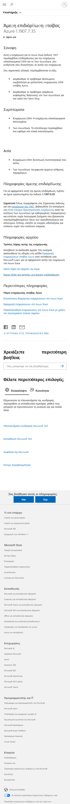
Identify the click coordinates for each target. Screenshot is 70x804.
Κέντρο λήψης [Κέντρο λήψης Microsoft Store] (10, 555)
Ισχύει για (11, 36)
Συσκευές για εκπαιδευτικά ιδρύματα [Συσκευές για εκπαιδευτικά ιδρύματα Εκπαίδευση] (20, 599)
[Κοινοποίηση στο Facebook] (5, 326)
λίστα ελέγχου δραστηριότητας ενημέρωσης (31, 209)
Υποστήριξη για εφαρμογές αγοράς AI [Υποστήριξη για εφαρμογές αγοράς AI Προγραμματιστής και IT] (20, 714)
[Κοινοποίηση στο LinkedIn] (12, 326)
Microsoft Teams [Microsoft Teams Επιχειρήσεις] (11, 687)
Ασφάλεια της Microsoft (16, 452)
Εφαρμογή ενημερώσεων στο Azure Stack (25, 304)
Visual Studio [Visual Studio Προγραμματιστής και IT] (9, 741)
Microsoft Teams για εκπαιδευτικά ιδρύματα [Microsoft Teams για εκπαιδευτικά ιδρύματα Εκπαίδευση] (23, 604)
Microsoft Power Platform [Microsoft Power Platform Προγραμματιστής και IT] (15, 730)
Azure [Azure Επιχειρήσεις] (6, 659)
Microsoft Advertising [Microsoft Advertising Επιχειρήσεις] (13, 676)
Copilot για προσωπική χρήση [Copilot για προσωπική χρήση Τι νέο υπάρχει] (17, 523)
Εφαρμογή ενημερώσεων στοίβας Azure (28, 255)
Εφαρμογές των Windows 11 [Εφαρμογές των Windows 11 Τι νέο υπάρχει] (16, 534)
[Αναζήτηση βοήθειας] (12, 4)
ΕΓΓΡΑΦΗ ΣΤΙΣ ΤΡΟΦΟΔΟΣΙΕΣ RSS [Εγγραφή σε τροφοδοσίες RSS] (28, 333)
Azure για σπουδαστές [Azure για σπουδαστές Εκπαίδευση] (13, 632)
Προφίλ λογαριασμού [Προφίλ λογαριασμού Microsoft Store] (13, 550)
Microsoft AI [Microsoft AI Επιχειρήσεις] (9, 648)
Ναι (24, 499)
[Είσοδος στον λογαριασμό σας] (64, 5)
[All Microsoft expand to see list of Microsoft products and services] (4, 5)
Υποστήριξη (10, 12)
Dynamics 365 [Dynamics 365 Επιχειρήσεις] (10, 665)
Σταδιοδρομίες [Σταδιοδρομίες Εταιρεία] (10, 757)
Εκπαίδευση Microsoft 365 (17, 438)
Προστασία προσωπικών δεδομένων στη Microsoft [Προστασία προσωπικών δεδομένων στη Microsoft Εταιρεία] (25, 768)
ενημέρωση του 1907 (23, 206)
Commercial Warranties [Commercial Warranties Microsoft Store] (14, 578)
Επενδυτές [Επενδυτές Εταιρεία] (8, 774)
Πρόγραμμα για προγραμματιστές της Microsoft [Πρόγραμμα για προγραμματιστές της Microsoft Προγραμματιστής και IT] (24, 703)
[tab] (17, 391)
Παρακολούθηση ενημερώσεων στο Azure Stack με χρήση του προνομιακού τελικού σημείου (34, 311)
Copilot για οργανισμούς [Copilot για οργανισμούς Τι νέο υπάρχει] (14, 517)
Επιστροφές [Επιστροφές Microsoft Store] (9, 561)
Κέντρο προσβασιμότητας (17, 465)
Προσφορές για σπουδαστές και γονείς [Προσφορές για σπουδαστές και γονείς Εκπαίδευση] (20, 627)
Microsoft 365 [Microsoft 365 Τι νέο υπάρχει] (10, 528)
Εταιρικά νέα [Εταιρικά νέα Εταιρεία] (9, 763)
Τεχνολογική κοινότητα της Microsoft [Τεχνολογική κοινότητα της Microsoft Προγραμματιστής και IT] (19, 719)
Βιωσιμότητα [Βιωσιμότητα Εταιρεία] (9, 779)
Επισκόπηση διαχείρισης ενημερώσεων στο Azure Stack (33, 298)
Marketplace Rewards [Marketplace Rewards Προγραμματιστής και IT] (13, 736)
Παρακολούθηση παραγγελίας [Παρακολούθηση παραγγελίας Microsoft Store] (17, 566)
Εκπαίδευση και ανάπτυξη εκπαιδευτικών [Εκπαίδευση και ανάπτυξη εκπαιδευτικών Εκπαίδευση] (22, 621)
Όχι (45, 499)
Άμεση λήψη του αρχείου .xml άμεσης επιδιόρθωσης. (31, 274)
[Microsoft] (35, 3)
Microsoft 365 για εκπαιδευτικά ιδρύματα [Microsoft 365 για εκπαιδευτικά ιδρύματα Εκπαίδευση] (22, 610)
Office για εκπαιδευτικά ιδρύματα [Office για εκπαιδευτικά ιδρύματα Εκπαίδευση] (18, 616)
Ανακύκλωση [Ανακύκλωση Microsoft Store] (9, 572)
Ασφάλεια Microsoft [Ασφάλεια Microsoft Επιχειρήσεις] (12, 654)
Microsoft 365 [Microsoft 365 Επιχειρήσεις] (10, 670)
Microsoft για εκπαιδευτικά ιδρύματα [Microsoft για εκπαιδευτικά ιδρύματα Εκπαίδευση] (20, 593)
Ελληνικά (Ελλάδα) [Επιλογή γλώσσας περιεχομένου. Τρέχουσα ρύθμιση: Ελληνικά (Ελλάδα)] (17, 789)
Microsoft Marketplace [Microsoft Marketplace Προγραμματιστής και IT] (13, 725)
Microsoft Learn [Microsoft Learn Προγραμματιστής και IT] (10, 708)
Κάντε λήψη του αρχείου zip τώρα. (21, 269)
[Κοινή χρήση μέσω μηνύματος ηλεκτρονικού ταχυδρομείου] (20, 326)
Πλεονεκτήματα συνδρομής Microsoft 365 (25, 425)
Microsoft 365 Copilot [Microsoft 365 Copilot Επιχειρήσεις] (13, 681)
